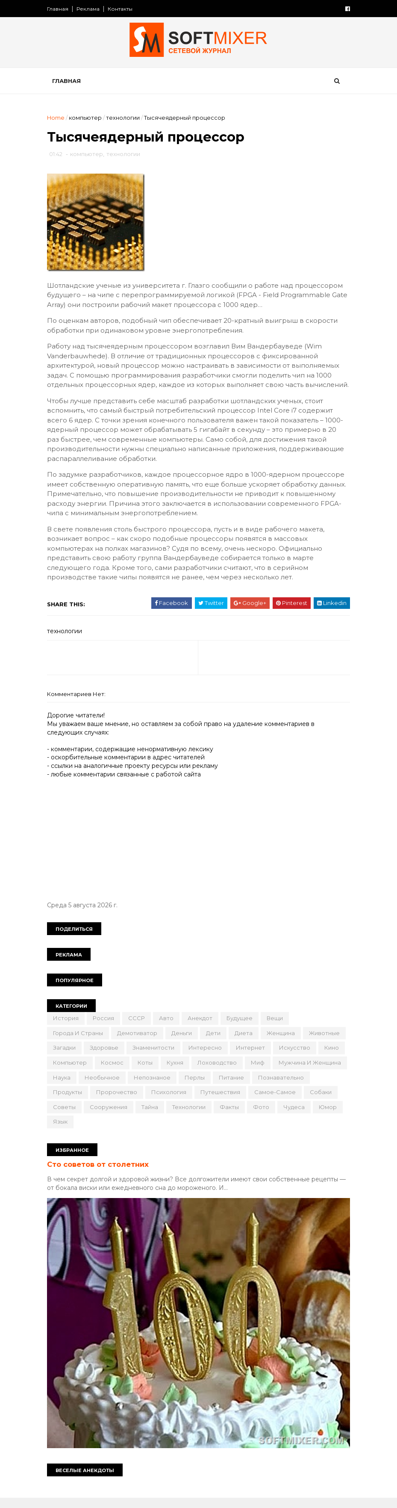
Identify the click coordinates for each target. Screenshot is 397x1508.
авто (168, 1028)
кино (107, 1073)
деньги (184, 1043)
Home (58, 118)
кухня (251, 1073)
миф (62, 1087)
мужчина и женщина (114, 1087)
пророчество (217, 1102)
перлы (301, 1087)
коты (221, 1073)
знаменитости (200, 1058)
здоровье (151, 1058)
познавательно (117, 1102)
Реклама (90, 9)
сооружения (256, 1117)
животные (70, 1058)
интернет (297, 1058)
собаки (175, 1117)
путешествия (75, 1117)
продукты (168, 1102)
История (68, 1028)
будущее (242, 1028)
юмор (211, 1132)
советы (211, 1117)
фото (144, 1132)
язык (241, 1132)
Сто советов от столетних (100, 1175)
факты (112, 1132)
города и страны (80, 1043)
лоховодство (293, 1073)
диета (246, 1043)
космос (188, 1073)
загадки (111, 1058)
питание (67, 1102)
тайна (297, 1117)
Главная (60, 9)
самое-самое (129, 1117)
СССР (138, 1028)
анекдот (202, 1028)
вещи (277, 1028)
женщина (283, 1043)
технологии (125, 118)
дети (215, 1043)
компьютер (87, 118)
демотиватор (139, 1043)
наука (168, 1087)
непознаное (258, 1087)
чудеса (177, 1132)
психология (270, 1102)
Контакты (122, 9)
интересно (252, 1058)
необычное (208, 1087)
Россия (105, 1028)
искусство (70, 1073)
